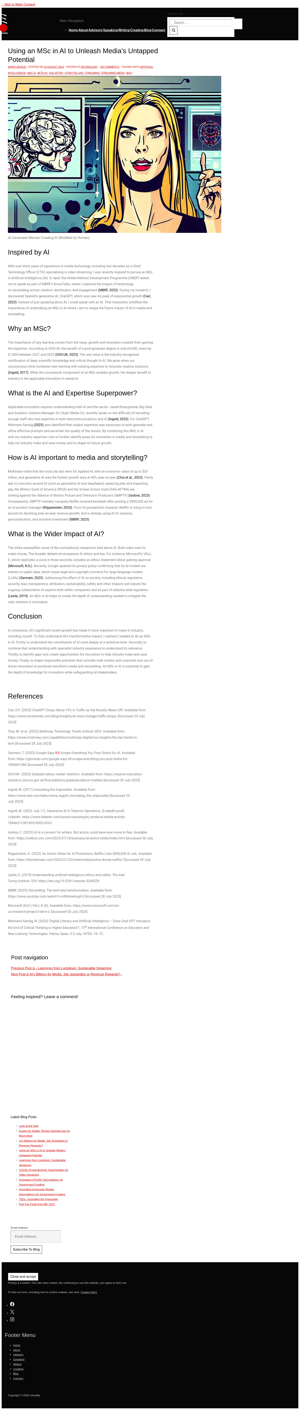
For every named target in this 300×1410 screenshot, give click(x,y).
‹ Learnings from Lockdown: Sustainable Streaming (61, 968)
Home (73, 30)
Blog (147, 30)
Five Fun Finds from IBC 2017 (37, 1204)
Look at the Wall (28, 1125)
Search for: (175, 14)
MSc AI (31, 73)
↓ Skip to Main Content (18, 4)
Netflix (42, 73)
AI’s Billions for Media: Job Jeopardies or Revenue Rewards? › (66, 974)
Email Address (19, 1227)
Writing (124, 30)
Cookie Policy (89, 1292)
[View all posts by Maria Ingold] (17, 67)
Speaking (110, 30)
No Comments (109, 67)
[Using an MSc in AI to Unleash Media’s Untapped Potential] (54, 67)
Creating (137, 30)
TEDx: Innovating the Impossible (38, 1199)
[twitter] (12, 1312)
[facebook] (12, 1304)
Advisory (95, 30)
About (83, 30)
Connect (158, 30)
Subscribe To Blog (26, 1249)
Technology (89, 67)
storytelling (74, 73)
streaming (92, 73)
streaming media (113, 73)
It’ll (57, 753)
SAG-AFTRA (56, 73)
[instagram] (12, 1320)
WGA (129, 73)
